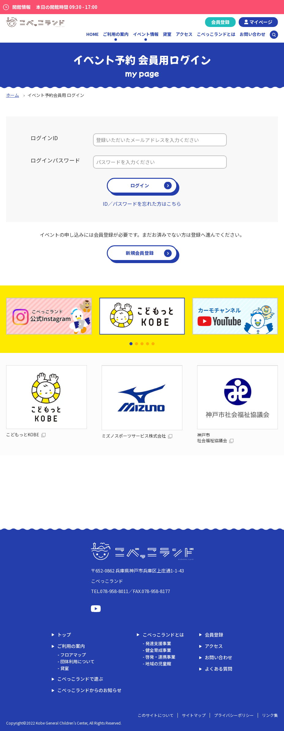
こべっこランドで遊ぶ (80, 679)
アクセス (184, 34)
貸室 (167, 34)
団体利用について (77, 661)
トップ (64, 634)
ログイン (139, 185)
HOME (92, 34)
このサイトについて (156, 715)
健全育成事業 (158, 650)
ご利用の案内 (71, 646)
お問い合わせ (252, 34)
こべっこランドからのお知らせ (89, 690)
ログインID (44, 138)
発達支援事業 (158, 643)
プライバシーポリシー (234, 715)
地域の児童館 (158, 663)
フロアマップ (73, 655)
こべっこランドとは (216, 34)
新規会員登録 (140, 253)
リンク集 (270, 715)
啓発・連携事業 (160, 657)
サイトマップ (194, 715)
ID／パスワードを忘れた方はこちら (142, 203)
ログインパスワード (55, 160)
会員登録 (220, 22)
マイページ (260, 22)
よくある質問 (218, 668)
